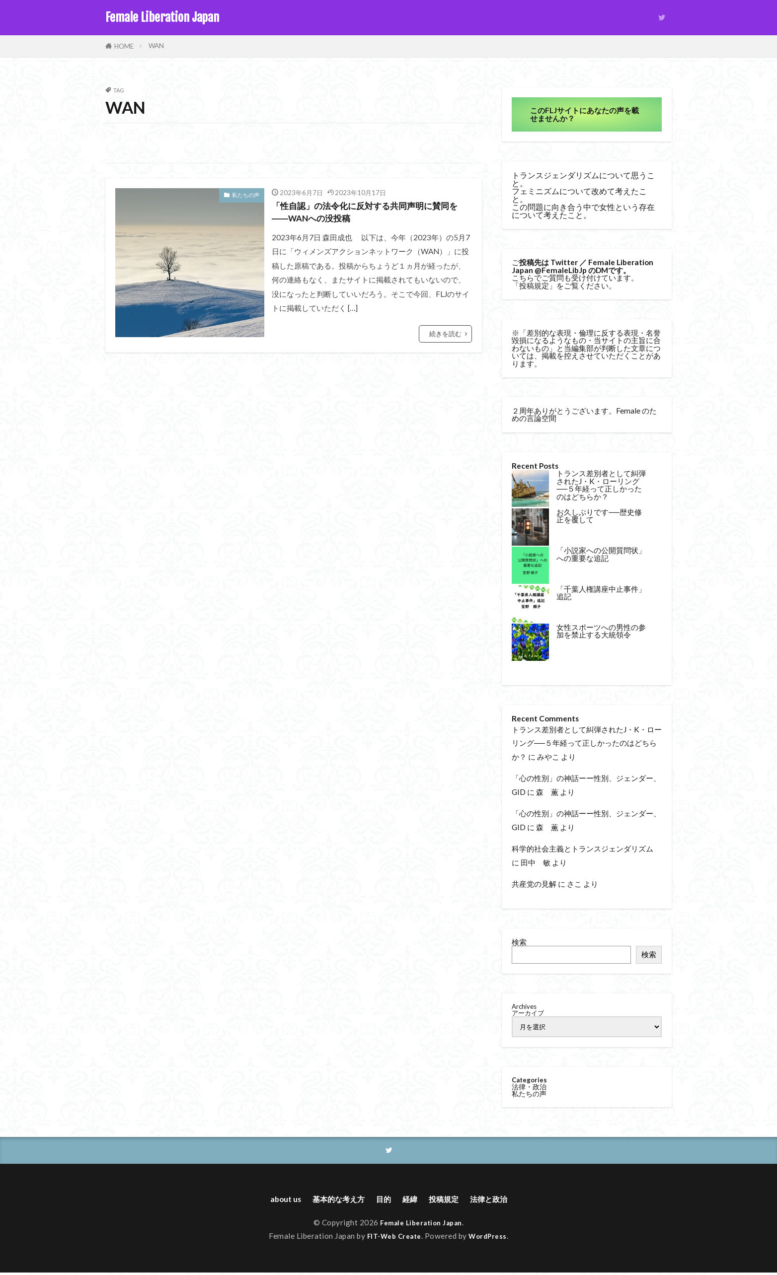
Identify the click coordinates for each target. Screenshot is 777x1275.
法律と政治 (501, 1201)
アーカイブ (528, 1012)
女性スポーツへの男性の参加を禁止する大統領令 (601, 631)
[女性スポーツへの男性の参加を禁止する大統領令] (530, 643)
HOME (124, 46)
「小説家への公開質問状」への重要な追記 (601, 554)
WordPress (491, 1238)
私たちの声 (245, 195)
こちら (523, 277)
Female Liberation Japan (162, 17)
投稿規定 (534, 285)
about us (270, 1201)
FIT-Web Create (392, 1238)
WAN (156, 46)
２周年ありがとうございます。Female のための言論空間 (584, 414)
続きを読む (445, 338)
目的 (382, 1201)
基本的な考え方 (330, 1201)
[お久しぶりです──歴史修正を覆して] (530, 527)
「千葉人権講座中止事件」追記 (601, 592)
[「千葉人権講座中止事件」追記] (530, 604)
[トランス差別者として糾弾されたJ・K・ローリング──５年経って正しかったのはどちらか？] (530, 489)
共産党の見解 (534, 883)
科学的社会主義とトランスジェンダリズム (582, 848)
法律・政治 (529, 1086)
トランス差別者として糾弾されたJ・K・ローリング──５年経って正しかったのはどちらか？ (601, 484)
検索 (519, 941)
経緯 (411, 1201)
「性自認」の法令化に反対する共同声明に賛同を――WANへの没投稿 (371, 214)
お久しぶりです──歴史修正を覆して (599, 515)
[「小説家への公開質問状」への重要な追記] (530, 566)
